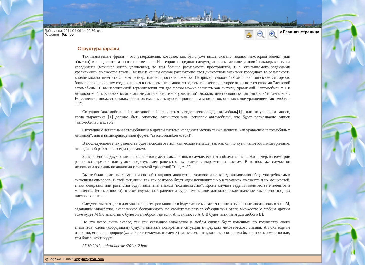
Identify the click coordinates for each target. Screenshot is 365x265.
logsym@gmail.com (89, 259)
